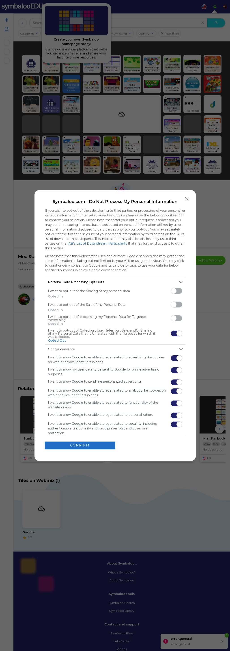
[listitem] (115, 282)
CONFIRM (80, 445)
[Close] (187, 199)
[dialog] (115, 325)
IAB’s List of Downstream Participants (97, 243)
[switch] (176, 291)
